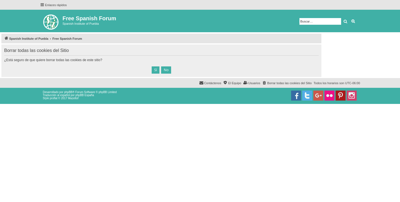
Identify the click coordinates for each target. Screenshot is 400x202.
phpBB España (84, 95)
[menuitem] (287, 83)
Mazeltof (73, 98)
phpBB (68, 92)
